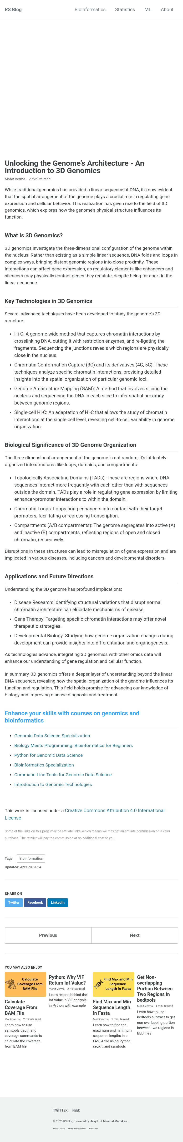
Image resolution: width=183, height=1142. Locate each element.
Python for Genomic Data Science (49, 773)
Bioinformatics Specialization (45, 782)
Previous (48, 954)
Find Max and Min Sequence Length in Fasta (112, 1026)
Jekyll (95, 1121)
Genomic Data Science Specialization (53, 754)
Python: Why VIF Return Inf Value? (67, 999)
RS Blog (13, 9)
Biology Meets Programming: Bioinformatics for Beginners (75, 763)
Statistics (125, 9)
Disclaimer (92, 1128)
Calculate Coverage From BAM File (21, 1026)
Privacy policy (58, 1128)
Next (135, 954)
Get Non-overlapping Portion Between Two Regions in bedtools (155, 1007)
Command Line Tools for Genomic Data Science (64, 792)
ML (148, 9)
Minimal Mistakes (115, 1121)
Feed (76, 1110)
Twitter (59, 1110)
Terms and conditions (76, 1128)
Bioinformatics (90, 9)
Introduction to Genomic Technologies (54, 801)
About (167, 9)
